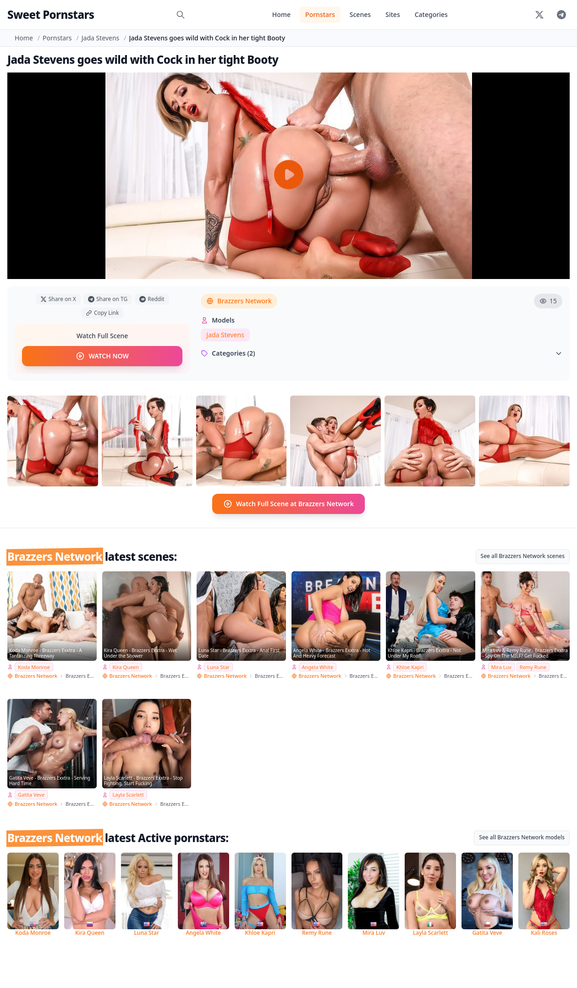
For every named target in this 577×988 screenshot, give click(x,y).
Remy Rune (533, 666)
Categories (431, 14)
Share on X (58, 299)
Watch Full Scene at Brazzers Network (288, 503)
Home (281, 14)
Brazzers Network (238, 300)
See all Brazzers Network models (522, 837)
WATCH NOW (102, 356)
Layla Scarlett (128, 794)
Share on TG (107, 299)
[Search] (180, 14)
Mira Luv (501, 666)
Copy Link (102, 313)
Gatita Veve (31, 794)
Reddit (151, 299)
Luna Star (218, 666)
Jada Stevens (101, 37)
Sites (392, 14)
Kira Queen (126, 666)
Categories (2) (381, 353)
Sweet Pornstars (50, 14)
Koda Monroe (34, 666)
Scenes (360, 14)
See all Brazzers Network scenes (523, 556)
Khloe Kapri (409, 666)
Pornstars (320, 14)
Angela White (318, 666)
